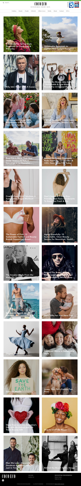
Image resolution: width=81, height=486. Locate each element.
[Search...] (9, 2)
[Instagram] (3, 480)
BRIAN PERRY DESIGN (59, 484)
